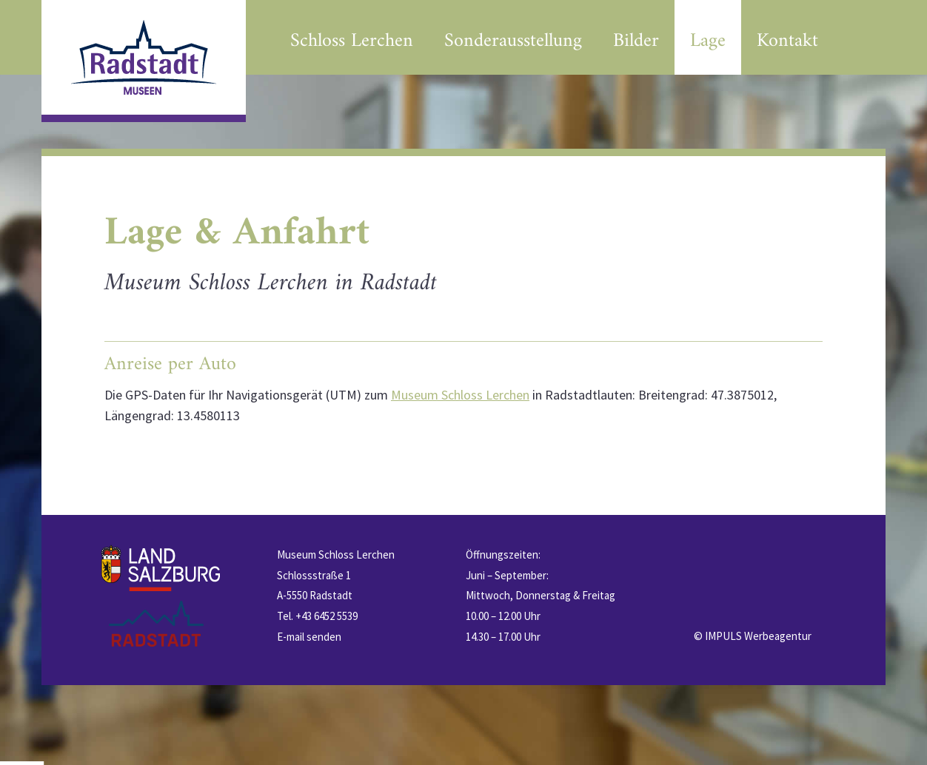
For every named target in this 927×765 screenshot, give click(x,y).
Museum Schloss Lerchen (460, 394)
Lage (708, 41)
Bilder (636, 41)
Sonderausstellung (513, 41)
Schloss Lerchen (351, 41)
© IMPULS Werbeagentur (752, 636)
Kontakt (787, 41)
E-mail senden (309, 637)
